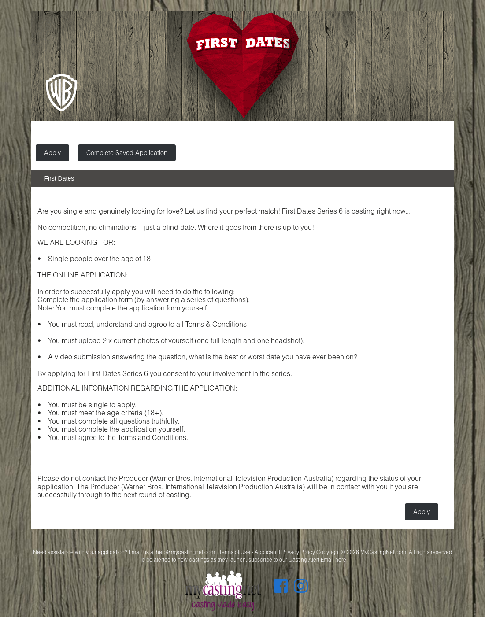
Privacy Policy (298, 552)
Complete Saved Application (126, 152)
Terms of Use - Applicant (248, 552)
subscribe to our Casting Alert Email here (297, 559)
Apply (52, 152)
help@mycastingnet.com (185, 552)
